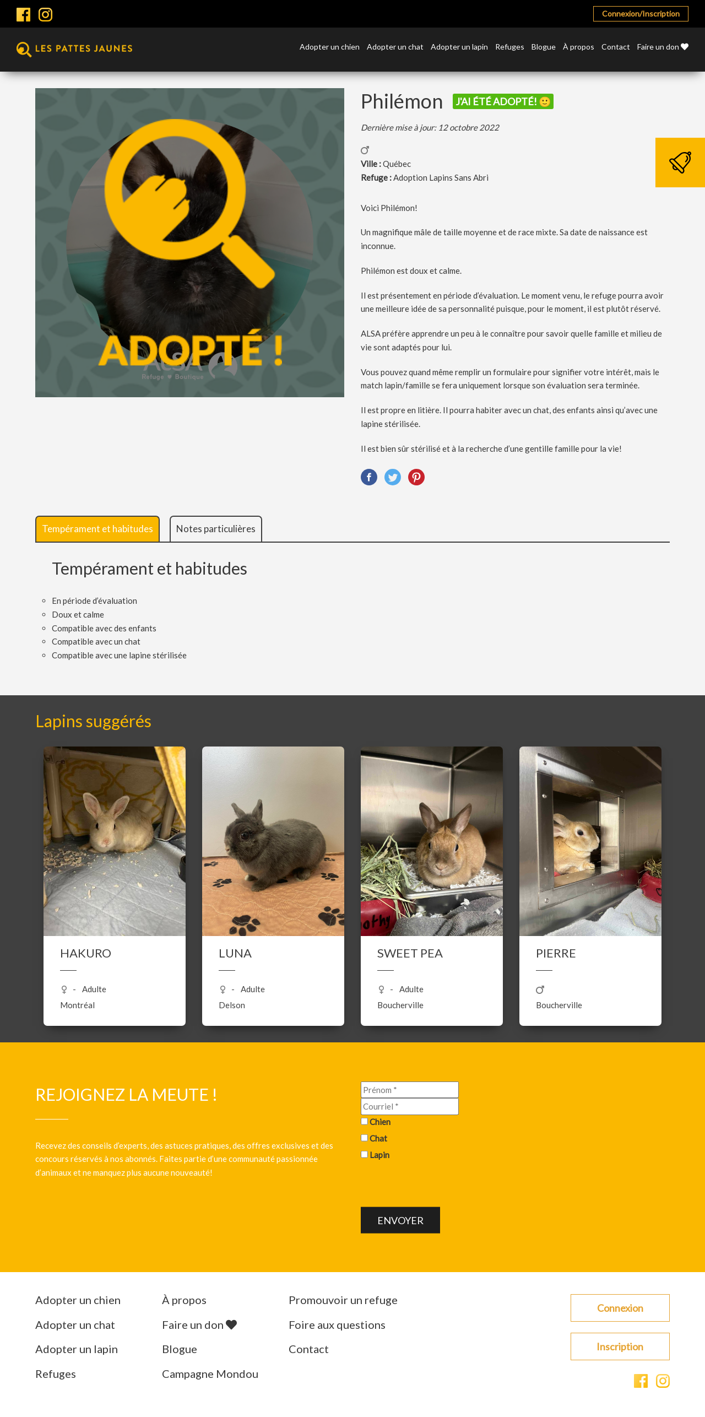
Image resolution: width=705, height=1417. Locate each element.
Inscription (619, 1346)
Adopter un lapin (459, 47)
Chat (378, 1138)
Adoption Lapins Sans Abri (441, 177)
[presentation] (444, 1185)
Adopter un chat (395, 47)
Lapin (379, 1154)
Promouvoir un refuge (343, 1299)
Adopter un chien (330, 47)
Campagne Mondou (210, 1373)
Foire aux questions (337, 1324)
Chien (380, 1122)
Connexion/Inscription (641, 13)
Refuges (509, 47)
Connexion (620, 1308)
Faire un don (662, 47)
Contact (615, 47)
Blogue (544, 47)
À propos (578, 47)
